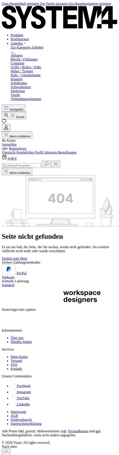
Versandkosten (78, 431)
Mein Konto (19, 357)
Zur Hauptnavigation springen (89, 4)
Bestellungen (67, 152)
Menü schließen (17, 136)
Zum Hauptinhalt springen (21, 4)
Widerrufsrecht (21, 420)
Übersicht (9, 152)
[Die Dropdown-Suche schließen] (55, 164)
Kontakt (16, 369)
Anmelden (9, 144)
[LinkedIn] (20, 404)
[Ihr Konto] (6, 127)
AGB (14, 416)
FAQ (14, 365)
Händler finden (21, 342)
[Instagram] (21, 392)
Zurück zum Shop (14, 258)
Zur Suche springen (54, 4)
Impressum (18, 412)
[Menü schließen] (12, 52)
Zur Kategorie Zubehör (27, 47)
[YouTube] (20, 398)
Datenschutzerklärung (26, 424)
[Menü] (13, 108)
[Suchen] (14, 115)
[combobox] (21, 165)
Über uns (17, 338)
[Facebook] (20, 386)
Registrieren (17, 148)
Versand (16, 361)
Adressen (51, 152)
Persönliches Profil (30, 152)
